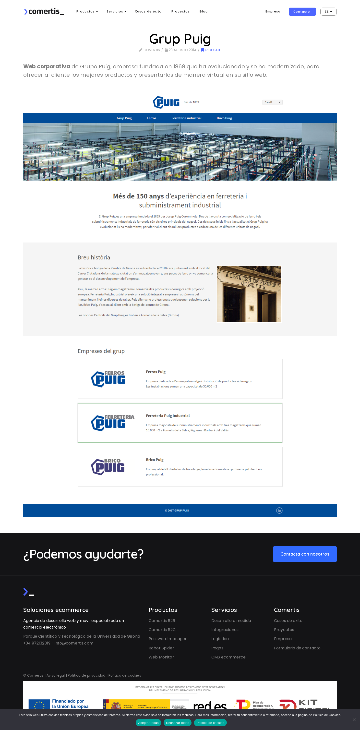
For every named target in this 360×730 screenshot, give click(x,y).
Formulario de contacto (297, 648)
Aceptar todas (148, 723)
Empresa (283, 639)
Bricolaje (211, 50)
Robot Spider (161, 648)
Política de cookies (124, 675)
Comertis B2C (162, 630)
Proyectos (284, 630)
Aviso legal (56, 675)
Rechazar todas (177, 723)
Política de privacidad (86, 675)
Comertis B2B (162, 620)
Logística (220, 639)
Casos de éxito (288, 620)
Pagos (217, 648)
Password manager (168, 639)
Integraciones (225, 630)
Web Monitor (161, 657)
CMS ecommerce (228, 657)
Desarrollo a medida (231, 620)
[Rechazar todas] (353, 719)
